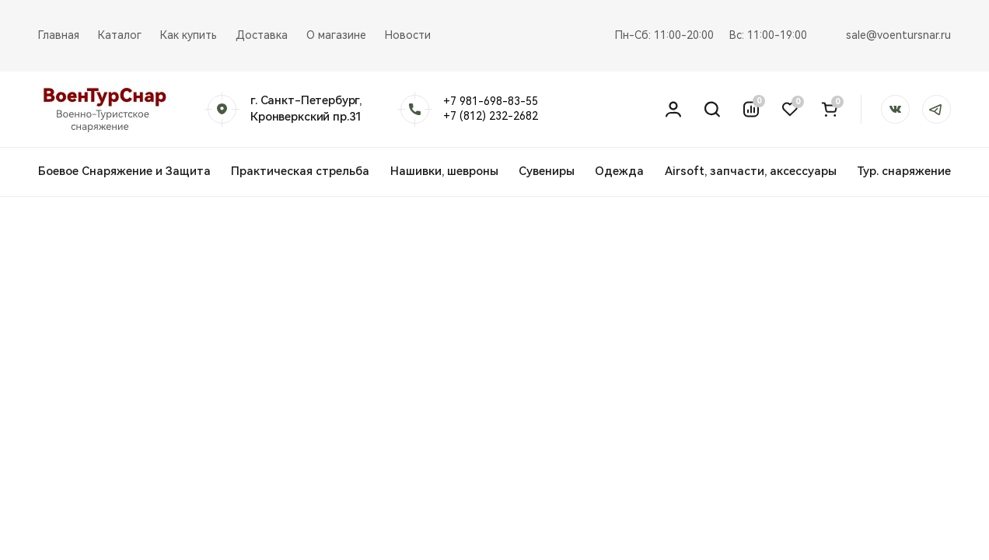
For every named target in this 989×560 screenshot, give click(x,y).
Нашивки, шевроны (444, 171)
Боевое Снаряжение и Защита (124, 171)
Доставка (262, 35)
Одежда (619, 171)
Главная (58, 35)
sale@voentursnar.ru (898, 35)
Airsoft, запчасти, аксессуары (751, 171)
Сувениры (547, 171)
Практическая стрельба (300, 171)
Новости (408, 35)
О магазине (336, 35)
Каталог (120, 35)
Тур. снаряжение (904, 171)
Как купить (188, 35)
